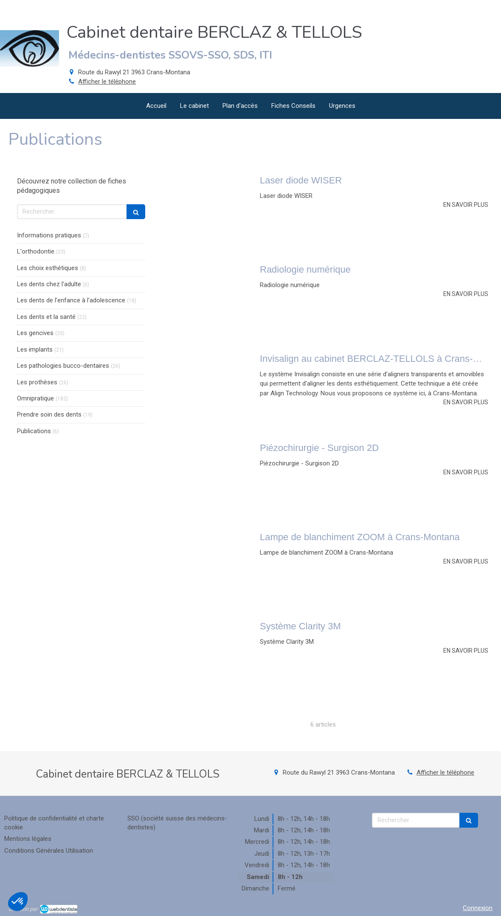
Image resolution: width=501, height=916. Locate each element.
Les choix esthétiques (47, 268)
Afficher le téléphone (107, 81)
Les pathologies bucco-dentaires (63, 365)
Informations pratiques (49, 235)
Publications (34, 431)
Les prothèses (37, 382)
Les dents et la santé (46, 317)
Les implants (35, 349)
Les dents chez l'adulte (49, 284)
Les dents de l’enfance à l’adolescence (71, 300)
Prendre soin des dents (49, 414)
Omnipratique (35, 398)
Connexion (478, 908)
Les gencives (35, 333)
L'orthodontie (35, 251)
